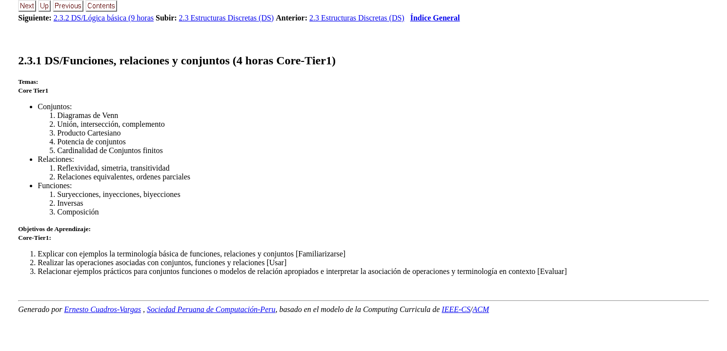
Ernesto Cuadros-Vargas (102, 309)
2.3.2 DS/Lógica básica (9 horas (104, 18)
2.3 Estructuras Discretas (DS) (226, 18)
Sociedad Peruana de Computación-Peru (211, 309)
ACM (480, 309)
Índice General (435, 18)
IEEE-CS (456, 309)
